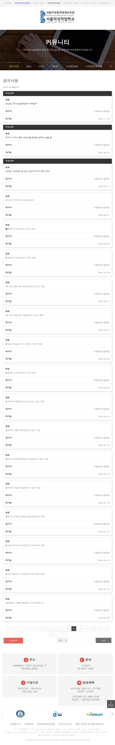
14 (106, 628)
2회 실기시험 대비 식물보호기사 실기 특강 (24, 315)
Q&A (28, 66)
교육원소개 (15, 724)
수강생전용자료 (94, 66)
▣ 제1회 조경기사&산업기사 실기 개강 (22, 487)
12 (93, 628)
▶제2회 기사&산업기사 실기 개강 (20, 372)
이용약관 (29, 724)
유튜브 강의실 (66, 3)
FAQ (41, 66)
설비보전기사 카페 (98, 3)
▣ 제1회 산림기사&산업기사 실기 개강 (22, 430)
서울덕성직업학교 (14, 3)
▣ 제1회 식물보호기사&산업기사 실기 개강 (24, 401)
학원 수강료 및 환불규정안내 (89, 724)
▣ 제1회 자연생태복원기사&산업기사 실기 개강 (26, 458)
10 (80, 628)
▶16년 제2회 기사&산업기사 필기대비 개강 (25, 573)
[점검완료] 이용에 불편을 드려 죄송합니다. (24, 602)
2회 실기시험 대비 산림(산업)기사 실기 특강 (25, 286)
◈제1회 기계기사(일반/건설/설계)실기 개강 (25, 516)
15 (51, 633)
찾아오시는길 (64, 724)
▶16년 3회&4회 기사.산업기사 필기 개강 (23, 343)
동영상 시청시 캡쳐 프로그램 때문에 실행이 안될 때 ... (29, 137)
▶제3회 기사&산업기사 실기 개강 (20, 257)
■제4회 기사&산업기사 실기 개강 (20, 228)
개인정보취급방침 (46, 724)
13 (100, 628)
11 (87, 628)
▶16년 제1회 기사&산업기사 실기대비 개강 (25, 545)
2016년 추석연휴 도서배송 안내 (19, 199)
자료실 (54, 66)
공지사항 (14, 66)
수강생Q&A (72, 66)
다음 (112, 3)
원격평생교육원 (32, 3)
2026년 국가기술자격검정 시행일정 (21, 103)
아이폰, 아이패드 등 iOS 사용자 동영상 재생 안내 (27, 171)
